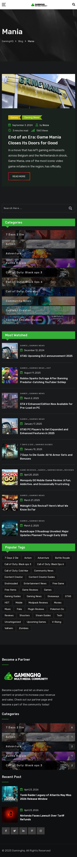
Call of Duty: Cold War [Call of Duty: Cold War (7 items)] (16, 570)
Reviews (69, 470)
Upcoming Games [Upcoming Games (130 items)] (36, 621)
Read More (19, 176)
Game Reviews (28, 470)
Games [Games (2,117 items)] (48, 589)
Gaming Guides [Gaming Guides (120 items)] (13, 596)
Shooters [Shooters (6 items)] (25, 615)
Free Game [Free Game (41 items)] (58, 583)
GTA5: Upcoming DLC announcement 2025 (46, 355)
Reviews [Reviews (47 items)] (9, 615)
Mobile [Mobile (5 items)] (18, 602)
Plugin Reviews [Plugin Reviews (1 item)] (36, 609)
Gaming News (37, 345)
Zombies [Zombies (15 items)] (23, 628)
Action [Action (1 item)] (28, 557)
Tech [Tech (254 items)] (59, 615)
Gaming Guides (44, 444)
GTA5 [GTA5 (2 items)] (68, 596)
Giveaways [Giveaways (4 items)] (53, 596)
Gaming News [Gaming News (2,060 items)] (34, 596)
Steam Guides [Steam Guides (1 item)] (43, 615)
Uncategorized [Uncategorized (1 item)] (13, 621)
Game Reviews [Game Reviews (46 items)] (30, 589)
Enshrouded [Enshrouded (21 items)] (11, 583)
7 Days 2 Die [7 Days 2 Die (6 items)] (11, 557)
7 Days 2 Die (27, 444)
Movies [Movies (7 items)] (58, 602)
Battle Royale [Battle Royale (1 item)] (62, 557)
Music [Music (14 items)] (8, 609)
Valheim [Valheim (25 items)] (9, 628)
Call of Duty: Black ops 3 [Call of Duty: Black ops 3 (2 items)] (18, 564)
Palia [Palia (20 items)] (19, 609)
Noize (46, 125)
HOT (48, 368)
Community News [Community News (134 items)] (43, 570)
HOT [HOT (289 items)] (7, 602)
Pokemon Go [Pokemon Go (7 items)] (57, 609)
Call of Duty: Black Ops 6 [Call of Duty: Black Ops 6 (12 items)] (50, 564)
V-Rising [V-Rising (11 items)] (56, 621)
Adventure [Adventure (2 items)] (43, 557)
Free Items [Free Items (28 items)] (10, 589)
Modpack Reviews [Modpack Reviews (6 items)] (38, 602)
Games (24, 345)
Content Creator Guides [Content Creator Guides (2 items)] (42, 577)
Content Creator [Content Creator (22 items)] (14, 577)
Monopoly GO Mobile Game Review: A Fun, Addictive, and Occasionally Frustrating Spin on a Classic (45, 484)
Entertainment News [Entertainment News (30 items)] (35, 583)
